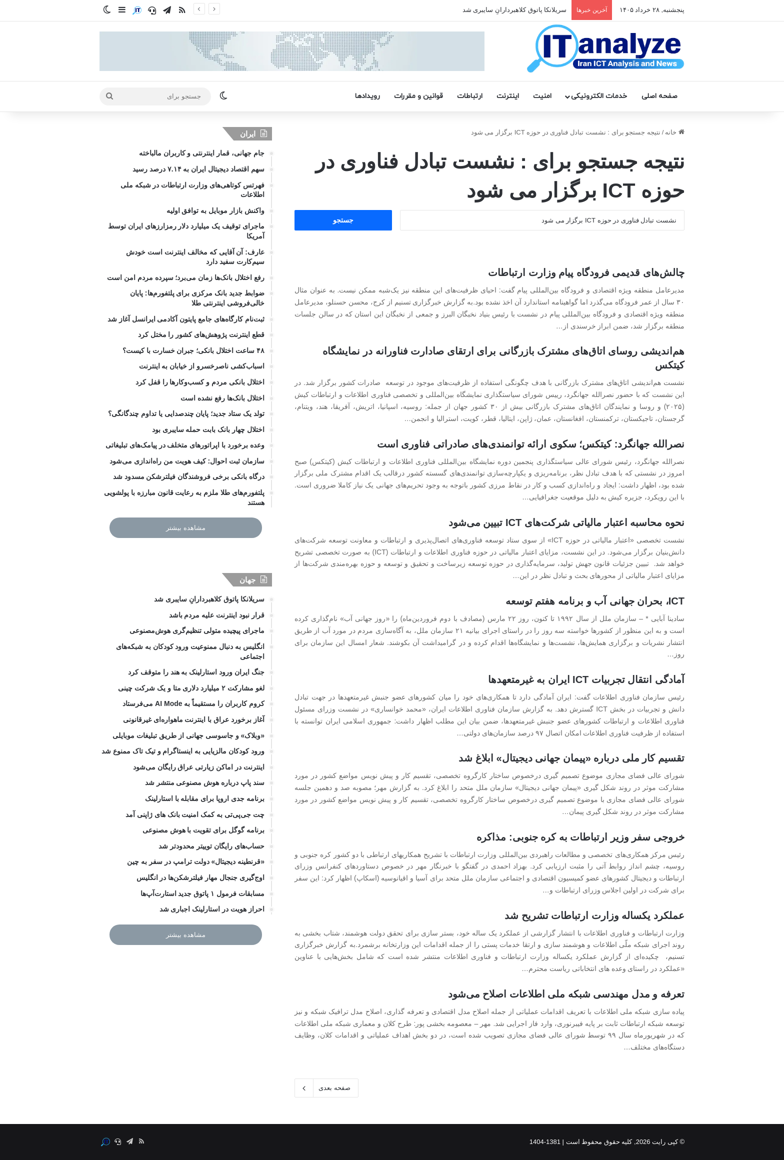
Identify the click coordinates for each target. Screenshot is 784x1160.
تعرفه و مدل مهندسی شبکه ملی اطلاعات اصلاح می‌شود (566, 994)
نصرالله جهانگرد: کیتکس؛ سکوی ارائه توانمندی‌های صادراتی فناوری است (530, 444)
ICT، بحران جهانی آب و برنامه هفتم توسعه (595, 601)
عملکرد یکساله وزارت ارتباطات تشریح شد (594, 915)
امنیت (542, 96)
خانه (674, 132)
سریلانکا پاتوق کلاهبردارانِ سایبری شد (514, 10)
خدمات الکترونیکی (599, 96)
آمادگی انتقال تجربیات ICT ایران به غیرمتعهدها (586, 679)
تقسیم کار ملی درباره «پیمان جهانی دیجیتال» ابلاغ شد (571, 758)
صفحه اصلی (660, 96)
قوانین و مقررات (418, 96)
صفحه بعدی (326, 1088)
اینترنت (507, 96)
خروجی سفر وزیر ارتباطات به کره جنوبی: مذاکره (580, 837)
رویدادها (367, 96)
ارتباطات (469, 96)
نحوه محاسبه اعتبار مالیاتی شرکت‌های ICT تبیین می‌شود (566, 522)
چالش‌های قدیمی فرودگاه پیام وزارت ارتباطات (586, 272)
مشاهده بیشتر (186, 528)
